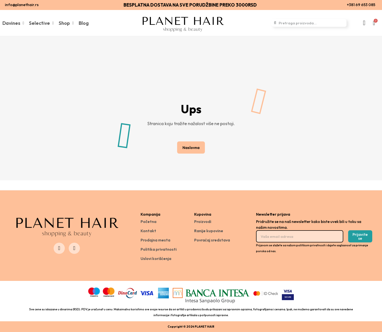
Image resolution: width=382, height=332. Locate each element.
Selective (41, 23)
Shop (66, 23)
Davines (13, 23)
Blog (84, 23)
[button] (191, 147)
